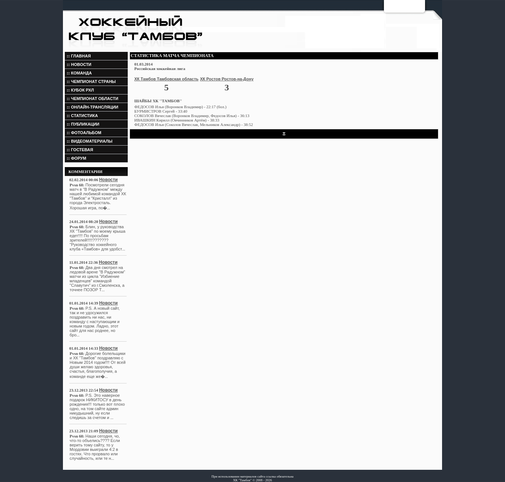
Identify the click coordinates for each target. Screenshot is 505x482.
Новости (108, 179)
